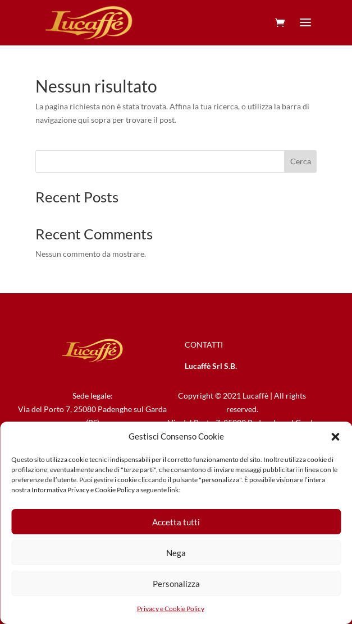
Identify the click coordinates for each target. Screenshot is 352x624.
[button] (335, 436)
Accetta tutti (176, 522)
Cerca (300, 161)
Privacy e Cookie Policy (170, 608)
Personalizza (176, 584)
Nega (176, 553)
